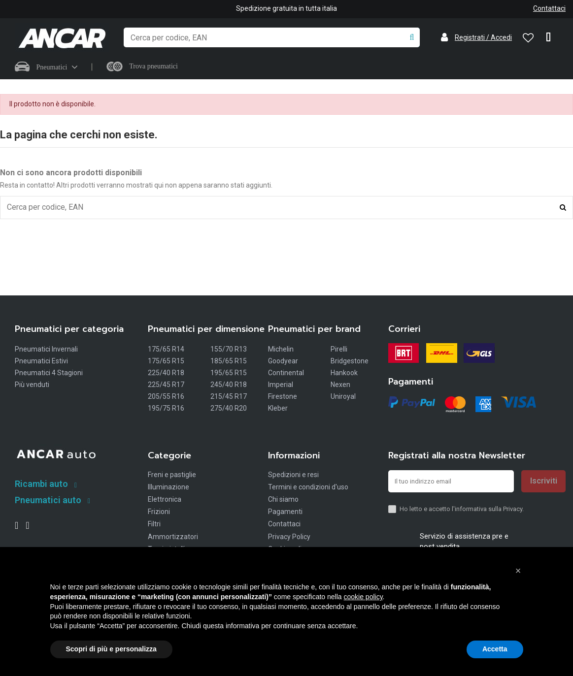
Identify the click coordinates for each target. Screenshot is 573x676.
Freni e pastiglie (172, 476)
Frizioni (159, 512)
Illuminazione (168, 488)
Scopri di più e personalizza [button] (111, 649)
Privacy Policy (289, 538)
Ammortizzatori (173, 538)
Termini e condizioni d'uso (308, 488)
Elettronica (164, 500)
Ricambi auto (41, 485)
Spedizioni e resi (293, 476)
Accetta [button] (494, 649)
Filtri (154, 525)
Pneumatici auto (48, 501)
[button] (518, 571)
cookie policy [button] (362, 597)
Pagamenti (285, 512)
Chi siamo (283, 500)
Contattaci (549, 8)
